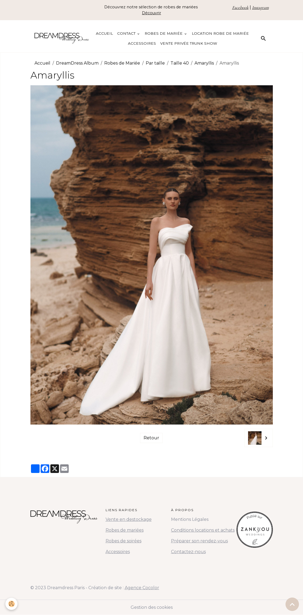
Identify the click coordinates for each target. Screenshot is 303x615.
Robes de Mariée (164, 33)
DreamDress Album (77, 63)
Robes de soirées (123, 540)
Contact (127, 33)
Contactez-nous (188, 551)
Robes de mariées (125, 530)
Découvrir (151, 12)
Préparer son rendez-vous (199, 540)
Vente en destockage (129, 519)
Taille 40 (179, 63)
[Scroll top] (292, 604)
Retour (151, 437)
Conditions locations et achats (203, 530)
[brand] (61, 38)
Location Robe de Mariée (220, 33)
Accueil (104, 33)
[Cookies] (11, 604)
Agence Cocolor (142, 587)
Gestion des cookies (152, 607)
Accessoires (142, 43)
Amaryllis (204, 63)
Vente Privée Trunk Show (188, 43)
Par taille (155, 63)
